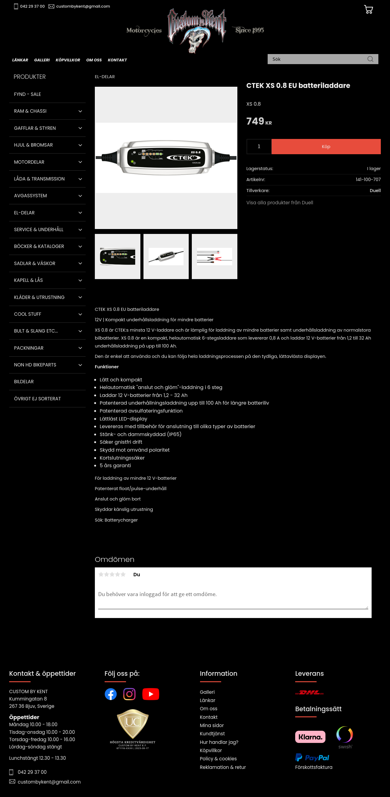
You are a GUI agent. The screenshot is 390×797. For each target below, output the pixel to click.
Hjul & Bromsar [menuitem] (33, 145)
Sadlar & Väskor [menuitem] (34, 263)
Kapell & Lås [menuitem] (28, 280)
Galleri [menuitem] (42, 60)
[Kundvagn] (368, 9)
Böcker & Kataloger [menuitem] (39, 246)
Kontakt (209, 717)
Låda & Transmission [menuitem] (39, 179)
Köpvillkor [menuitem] (68, 60)
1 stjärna (101, 574)
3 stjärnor (112, 574)
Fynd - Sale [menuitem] (27, 94)
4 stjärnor (117, 574)
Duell (375, 190)
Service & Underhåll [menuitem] (38, 229)
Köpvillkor (211, 750)
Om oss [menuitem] (94, 60)
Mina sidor (212, 725)
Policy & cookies (218, 758)
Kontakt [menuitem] (117, 60)
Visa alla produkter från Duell (280, 202)
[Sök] (370, 60)
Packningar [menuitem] (28, 348)
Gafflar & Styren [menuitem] (35, 128)
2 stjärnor (106, 574)
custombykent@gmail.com (83, 6)
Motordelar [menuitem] (29, 162)
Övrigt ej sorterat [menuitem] (37, 398)
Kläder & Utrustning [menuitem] (39, 297)
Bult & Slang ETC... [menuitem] (36, 331)
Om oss (208, 708)
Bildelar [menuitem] (24, 381)
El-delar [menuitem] (24, 212)
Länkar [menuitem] (20, 60)
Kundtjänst (212, 733)
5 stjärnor (123, 574)
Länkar (207, 700)
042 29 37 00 (32, 6)
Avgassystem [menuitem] (30, 195)
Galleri (207, 692)
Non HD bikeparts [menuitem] (35, 365)
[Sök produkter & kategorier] (320, 60)
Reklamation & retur (223, 767)
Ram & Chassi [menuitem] (30, 111)
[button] (80, 111)
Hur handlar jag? (219, 742)
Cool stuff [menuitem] (27, 314)
